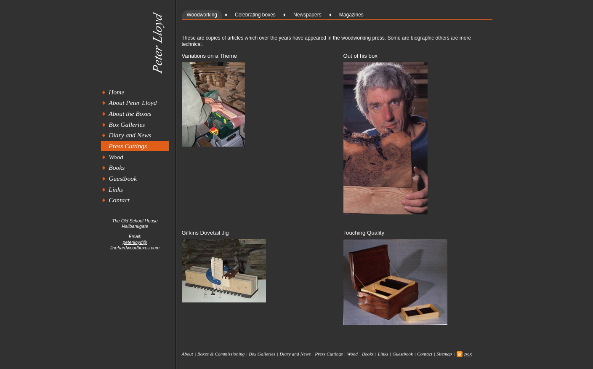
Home (116, 92)
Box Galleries (127, 124)
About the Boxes (130, 113)
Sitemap (444, 354)
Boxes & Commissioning (221, 354)
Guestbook (123, 178)
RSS (464, 354)
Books (117, 167)
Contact (119, 199)
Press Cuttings (128, 146)
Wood (116, 156)
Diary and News (130, 135)
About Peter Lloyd (133, 102)
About (187, 354)
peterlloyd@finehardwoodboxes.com (135, 245)
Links (116, 189)
